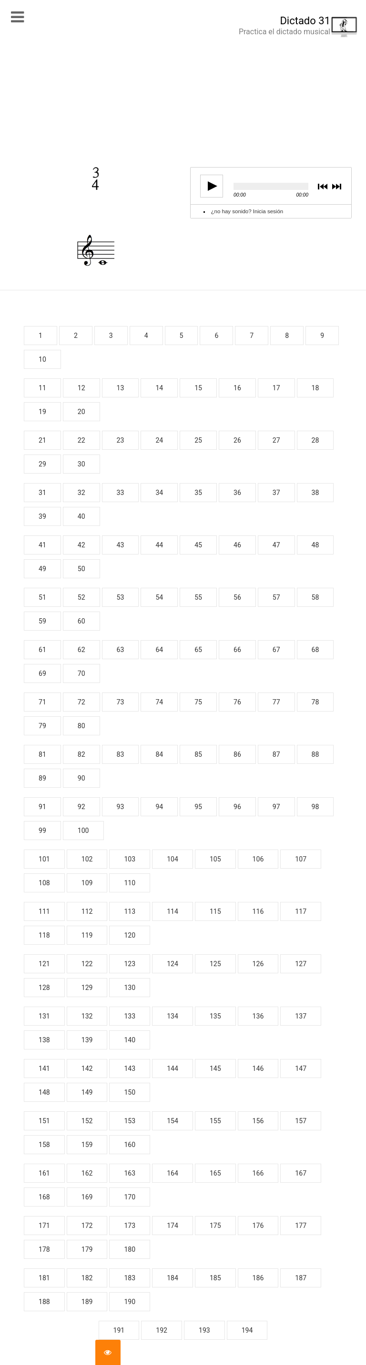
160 (129, 1144)
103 (129, 859)
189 (87, 1302)
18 (315, 388)
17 (276, 388)
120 (129, 935)
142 (87, 1068)
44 (159, 545)
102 (87, 859)
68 (315, 649)
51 (42, 597)
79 (42, 726)
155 (215, 1121)
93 (120, 807)
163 (129, 1173)
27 (276, 440)
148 (44, 1092)
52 (81, 597)
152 (87, 1121)
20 (81, 411)
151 (44, 1121)
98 (315, 807)
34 (159, 492)
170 (129, 1197)
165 (215, 1173)
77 (276, 702)
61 (42, 649)
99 (42, 830)
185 (215, 1278)
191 (119, 1330)
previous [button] (322, 187)
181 (44, 1278)
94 (159, 807)
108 (44, 883)
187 (300, 1278)
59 (42, 621)
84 (159, 754)
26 (237, 440)
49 (42, 569)
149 (87, 1092)
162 (87, 1173)
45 (198, 545)
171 (44, 1225)
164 (172, 1173)
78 (315, 702)
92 (81, 807)
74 (159, 702)
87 (276, 754)
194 (247, 1330)
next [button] (336, 187)
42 (81, 545)
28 (315, 440)
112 (87, 911)
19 (42, 411)
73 (120, 702)
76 (237, 702)
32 (81, 492)
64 (159, 649)
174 (172, 1225)
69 (42, 673)
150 (129, 1092)
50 (81, 569)
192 (161, 1330)
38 (315, 492)
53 (120, 597)
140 (129, 1040)
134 (172, 1016)
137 (300, 1016)
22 (81, 440)
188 (44, 1302)
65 (198, 649)
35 (198, 492)
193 (204, 1330)
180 (129, 1249)
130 (129, 987)
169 (87, 1197)
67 (276, 649)
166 (258, 1173)
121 (44, 964)
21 (42, 440)
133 (129, 1016)
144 (172, 1068)
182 (87, 1278)
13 (120, 388)
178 (44, 1249)
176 (258, 1225)
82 (81, 754)
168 (44, 1197)
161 (44, 1173)
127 (300, 964)
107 (300, 859)
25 (198, 440)
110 (129, 883)
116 (258, 911)
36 (237, 492)
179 (87, 1249)
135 (215, 1016)
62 (81, 649)
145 (215, 1068)
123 (129, 964)
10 (42, 359)
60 (81, 621)
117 (300, 911)
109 (87, 883)
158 (44, 1144)
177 (300, 1225)
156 (258, 1121)
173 (129, 1225)
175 (215, 1225)
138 (44, 1040)
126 (258, 964)
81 (42, 754)
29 (42, 464)
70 (81, 673)
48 (315, 545)
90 (81, 778)
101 (44, 859)
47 (276, 545)
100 (83, 830)
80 (81, 726)
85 (198, 754)
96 (237, 807)
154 (172, 1121)
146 (258, 1068)
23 (120, 440)
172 (87, 1225)
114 (172, 911)
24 (159, 440)
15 (198, 388)
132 (87, 1016)
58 (315, 597)
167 (300, 1173)
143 (129, 1068)
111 (44, 911)
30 (81, 464)
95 (198, 807)
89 (42, 778)
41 (42, 545)
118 (44, 935)
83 (120, 754)
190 (129, 1302)
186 (258, 1278)
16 (237, 388)
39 (42, 516)
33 (120, 492)
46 (237, 545)
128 (44, 987)
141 (44, 1068)
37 (276, 492)
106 (258, 859)
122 (87, 964)
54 (159, 597)
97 (276, 807)
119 (87, 935)
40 (81, 516)
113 (129, 911)
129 (87, 987)
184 (172, 1278)
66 (237, 649)
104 (172, 859)
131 (44, 1016)
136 (258, 1016)
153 (129, 1121)
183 (129, 1278)
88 (315, 754)
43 (120, 545)
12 (81, 388)
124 (172, 964)
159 (87, 1144)
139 (87, 1040)
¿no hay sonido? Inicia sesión (247, 211)
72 (81, 702)
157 (300, 1121)
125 (215, 964)
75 (198, 702)
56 (237, 597)
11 (42, 388)
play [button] (208, 186)
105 (215, 859)
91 (42, 807)
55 (198, 597)
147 (300, 1068)
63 (120, 649)
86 (237, 754)
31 (42, 492)
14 (159, 388)
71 (42, 702)
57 (276, 597)
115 (215, 911)
